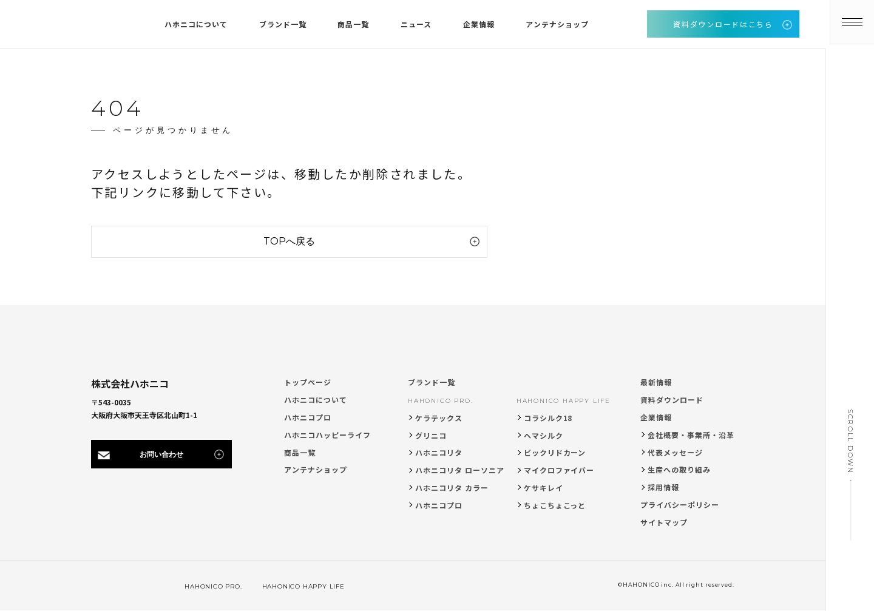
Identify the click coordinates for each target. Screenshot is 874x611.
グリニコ (431, 435)
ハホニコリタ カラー (452, 487)
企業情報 (656, 417)
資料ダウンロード (671, 399)
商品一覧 (300, 452)
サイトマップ (664, 522)
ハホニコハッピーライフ (327, 435)
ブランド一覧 (431, 382)
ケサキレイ (543, 487)
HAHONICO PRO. (440, 401)
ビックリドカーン (555, 452)
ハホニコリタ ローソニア (459, 470)
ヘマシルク (543, 435)
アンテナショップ (315, 469)
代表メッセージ (675, 452)
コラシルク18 (548, 418)
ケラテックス (438, 418)
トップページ (307, 382)
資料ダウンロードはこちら (723, 24)
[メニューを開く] (849, 24)
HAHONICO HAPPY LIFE (564, 401)
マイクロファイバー (559, 470)
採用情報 (663, 487)
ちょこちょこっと (555, 505)
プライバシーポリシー (679, 504)
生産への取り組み (679, 469)
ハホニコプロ (307, 417)
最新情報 (656, 382)
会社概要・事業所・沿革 (691, 435)
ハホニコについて (315, 399)
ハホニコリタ (438, 452)
